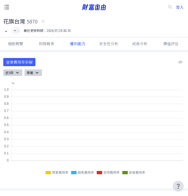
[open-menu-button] (6, 7)
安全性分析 (108, 43)
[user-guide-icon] (178, 186)
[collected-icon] (43, 21)
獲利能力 (77, 43)
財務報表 (46, 43)
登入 (180, 7)
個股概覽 (15, 43)
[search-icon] (170, 7)
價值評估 (170, 43)
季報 (33, 72)
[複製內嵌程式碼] (180, 62)
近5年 (12, 72)
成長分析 (139, 43)
